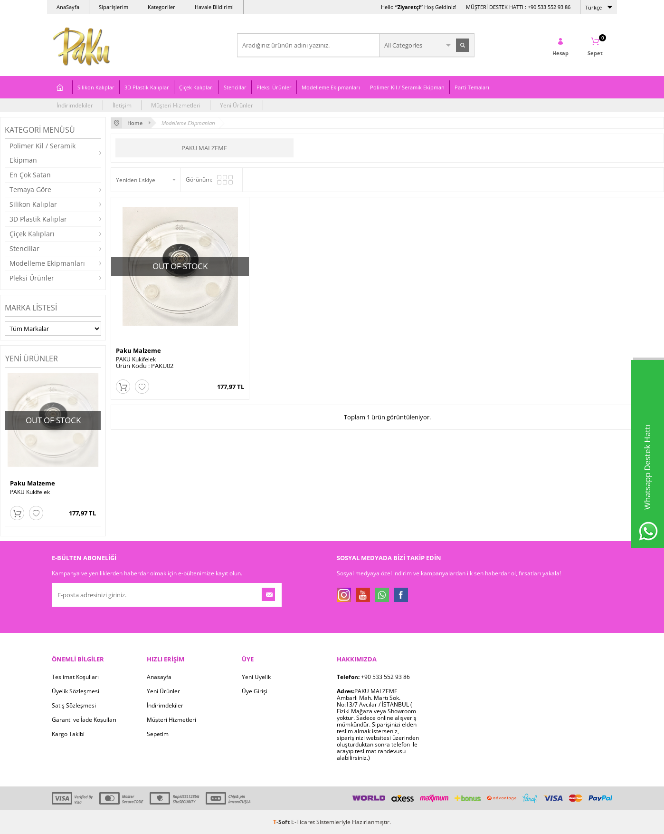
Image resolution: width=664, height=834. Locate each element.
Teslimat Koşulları (75, 677)
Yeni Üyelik (256, 677)
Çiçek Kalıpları (196, 87)
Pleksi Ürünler (274, 87)
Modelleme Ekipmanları (331, 87)
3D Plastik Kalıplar (146, 87)
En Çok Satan (30, 174)
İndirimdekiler (75, 105)
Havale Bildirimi (214, 6)
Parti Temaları (472, 87)
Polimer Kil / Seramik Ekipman (407, 87)
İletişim (122, 105)
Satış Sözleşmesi (74, 705)
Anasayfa (159, 677)
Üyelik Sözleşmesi (75, 691)
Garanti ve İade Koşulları (84, 720)
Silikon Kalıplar (95, 87)
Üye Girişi (254, 691)
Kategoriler (161, 6)
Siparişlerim (113, 6)
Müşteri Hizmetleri (175, 105)
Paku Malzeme (32, 483)
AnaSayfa (68, 6)
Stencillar (235, 87)
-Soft (282, 822)
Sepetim (158, 734)
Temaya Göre (30, 189)
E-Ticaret (303, 822)
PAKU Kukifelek (30, 492)
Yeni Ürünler (236, 105)
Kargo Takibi (68, 734)
